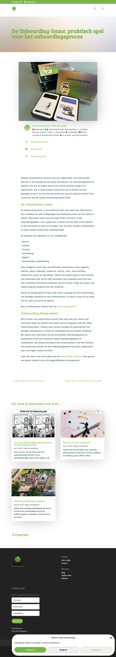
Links (64, 556)
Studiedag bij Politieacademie (29, 501)
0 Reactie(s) (36, 149)
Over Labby (65, 560)
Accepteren (30, 650)
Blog (63, 573)
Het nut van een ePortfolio (77, 442)
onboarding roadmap (71, 356)
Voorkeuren (96, 650)
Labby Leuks (66, 575)
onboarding (42, 141)
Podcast (64, 578)
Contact (64, 563)
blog (33, 141)
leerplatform (33, 448)
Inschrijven (17, 621)
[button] (111, 638)
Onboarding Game (66, 306)
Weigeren (63, 650)
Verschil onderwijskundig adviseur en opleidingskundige (33, 443)
